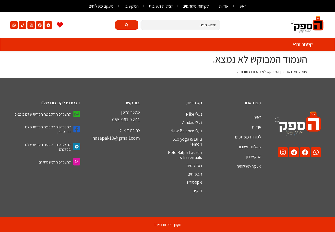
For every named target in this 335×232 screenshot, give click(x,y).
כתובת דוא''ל (130, 130)
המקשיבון (131, 6)
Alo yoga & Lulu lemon (187, 141)
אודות (224, 6)
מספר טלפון (130, 112)
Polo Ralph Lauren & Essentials (185, 155)
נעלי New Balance (186, 131)
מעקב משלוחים (101, 6)
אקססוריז (194, 182)
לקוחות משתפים (196, 6)
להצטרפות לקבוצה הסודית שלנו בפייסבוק (48, 129)
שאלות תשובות (161, 6)
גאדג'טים (194, 165)
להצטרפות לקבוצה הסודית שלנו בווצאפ (42, 114)
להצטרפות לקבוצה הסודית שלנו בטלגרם (48, 147)
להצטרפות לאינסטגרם (55, 162)
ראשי (243, 6)
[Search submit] (126, 25)
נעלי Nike (194, 114)
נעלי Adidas (192, 122)
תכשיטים (195, 174)
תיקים (197, 190)
